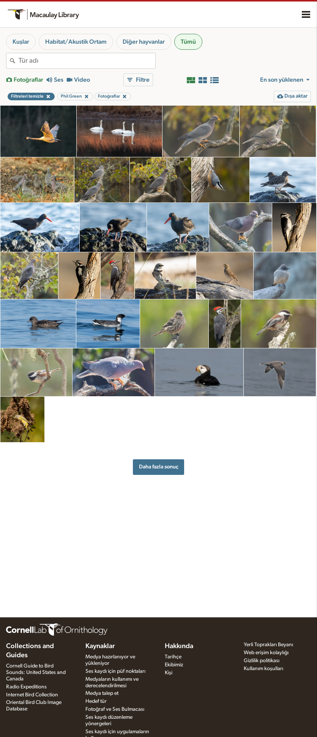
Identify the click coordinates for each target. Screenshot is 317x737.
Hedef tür (96, 701)
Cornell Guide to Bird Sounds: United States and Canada (36, 672)
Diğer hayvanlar (144, 42)
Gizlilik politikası (261, 660)
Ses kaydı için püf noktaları (115, 671)
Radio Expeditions (26, 687)
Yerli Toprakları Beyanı (268, 644)
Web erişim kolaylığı (266, 652)
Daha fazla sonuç (158, 467)
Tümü (188, 42)
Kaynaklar (100, 646)
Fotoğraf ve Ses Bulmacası (114, 709)
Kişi (168, 672)
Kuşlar (21, 42)
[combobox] (87, 60)
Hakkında (179, 646)
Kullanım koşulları (263, 668)
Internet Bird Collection (32, 694)
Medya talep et (101, 693)
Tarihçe (173, 657)
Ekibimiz (174, 664)
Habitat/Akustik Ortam (76, 42)
